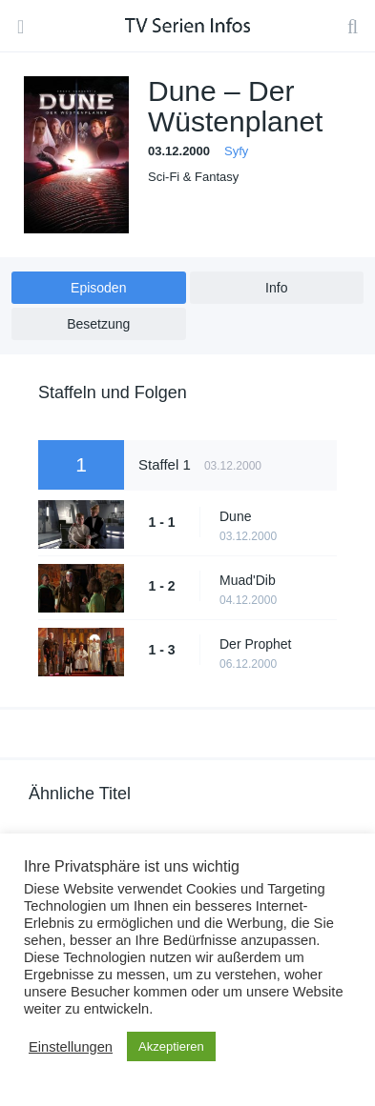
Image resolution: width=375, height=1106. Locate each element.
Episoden (98, 287)
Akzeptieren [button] (171, 1046)
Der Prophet (255, 644)
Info (276, 287)
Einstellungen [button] (71, 1047)
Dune (235, 516)
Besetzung (98, 324)
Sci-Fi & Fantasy (193, 177)
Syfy (236, 151)
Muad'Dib (247, 580)
